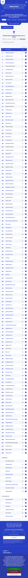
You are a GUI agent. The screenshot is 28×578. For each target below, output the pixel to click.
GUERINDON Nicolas (9, 509)
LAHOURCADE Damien (10, 385)
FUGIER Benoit (8, 301)
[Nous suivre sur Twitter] (10, 525)
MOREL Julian (8, 200)
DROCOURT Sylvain (9, 180)
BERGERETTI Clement (10, 187)
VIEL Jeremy (8, 224)
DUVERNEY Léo (8, 227)
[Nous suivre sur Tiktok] (17, 525)
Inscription (14, 537)
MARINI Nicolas (8, 491)
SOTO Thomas (8, 355)
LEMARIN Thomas (9, 338)
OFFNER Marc (8, 247)
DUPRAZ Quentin (8, 160)
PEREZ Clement (8, 264)
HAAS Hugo (7, 506)
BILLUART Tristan (9, 254)
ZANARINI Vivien (9, 395)
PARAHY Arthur (8, 244)
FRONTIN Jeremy (9, 298)
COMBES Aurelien (9, 237)
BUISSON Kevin (8, 318)
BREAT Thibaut (8, 449)
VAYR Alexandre (8, 140)
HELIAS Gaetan (8, 170)
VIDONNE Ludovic (9, 429)
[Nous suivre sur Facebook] (7, 525)
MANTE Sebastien (9, 499)
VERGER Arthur (8, 113)
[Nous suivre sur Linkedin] (20, 525)
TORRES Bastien (8, 422)
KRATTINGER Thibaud (9, 217)
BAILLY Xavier (8, 116)
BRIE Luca (7, 274)
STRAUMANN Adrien (9, 190)
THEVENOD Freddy (9, 69)
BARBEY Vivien (8, 345)
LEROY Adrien (8, 173)
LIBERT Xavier (8, 402)
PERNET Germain (9, 89)
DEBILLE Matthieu (9, 358)
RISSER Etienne (8, 328)
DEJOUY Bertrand (9, 207)
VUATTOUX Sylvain (9, 210)
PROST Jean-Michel (9, 52)
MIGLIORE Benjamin (9, 86)
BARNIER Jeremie (9, 261)
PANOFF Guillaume (9, 311)
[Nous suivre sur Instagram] (14, 525)
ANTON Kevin (8, 375)
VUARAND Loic (8, 123)
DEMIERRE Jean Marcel (10, 284)
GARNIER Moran (8, 467)
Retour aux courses (7, 27)
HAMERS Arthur (8, 464)
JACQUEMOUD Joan (9, 412)
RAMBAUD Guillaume (9, 143)
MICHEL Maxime (8, 321)
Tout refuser (14, 571)
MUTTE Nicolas (8, 133)
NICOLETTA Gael (8, 372)
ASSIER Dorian (8, 271)
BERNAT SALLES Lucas (10, 439)
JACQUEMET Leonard (9, 432)
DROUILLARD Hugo (9, 365)
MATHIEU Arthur (8, 335)
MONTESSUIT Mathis (9, 409)
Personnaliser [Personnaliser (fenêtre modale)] (14, 574)
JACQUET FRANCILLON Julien (11, 419)
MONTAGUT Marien (9, 308)
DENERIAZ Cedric (9, 474)
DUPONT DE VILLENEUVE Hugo (11, 484)
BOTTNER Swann (8, 405)
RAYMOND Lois (8, 281)
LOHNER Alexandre (9, 291)
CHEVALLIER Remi (9, 516)
